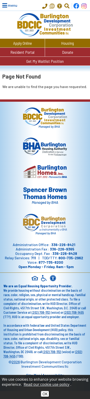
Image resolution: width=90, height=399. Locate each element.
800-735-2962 (70, 258)
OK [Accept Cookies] (45, 393)
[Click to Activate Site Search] (66, 6)
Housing (67, 43)
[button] (7, 5)
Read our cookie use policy (46, 384)
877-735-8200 (51, 262)
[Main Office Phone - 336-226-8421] (44, 6)
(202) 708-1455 (74, 312)
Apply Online (22, 43)
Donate (67, 52)
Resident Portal (22, 52)
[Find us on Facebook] (76, 6)
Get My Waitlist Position (45, 61)
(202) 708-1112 (41, 312)
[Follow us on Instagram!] (84, 6)
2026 (16, 362)
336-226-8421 (63, 244)
